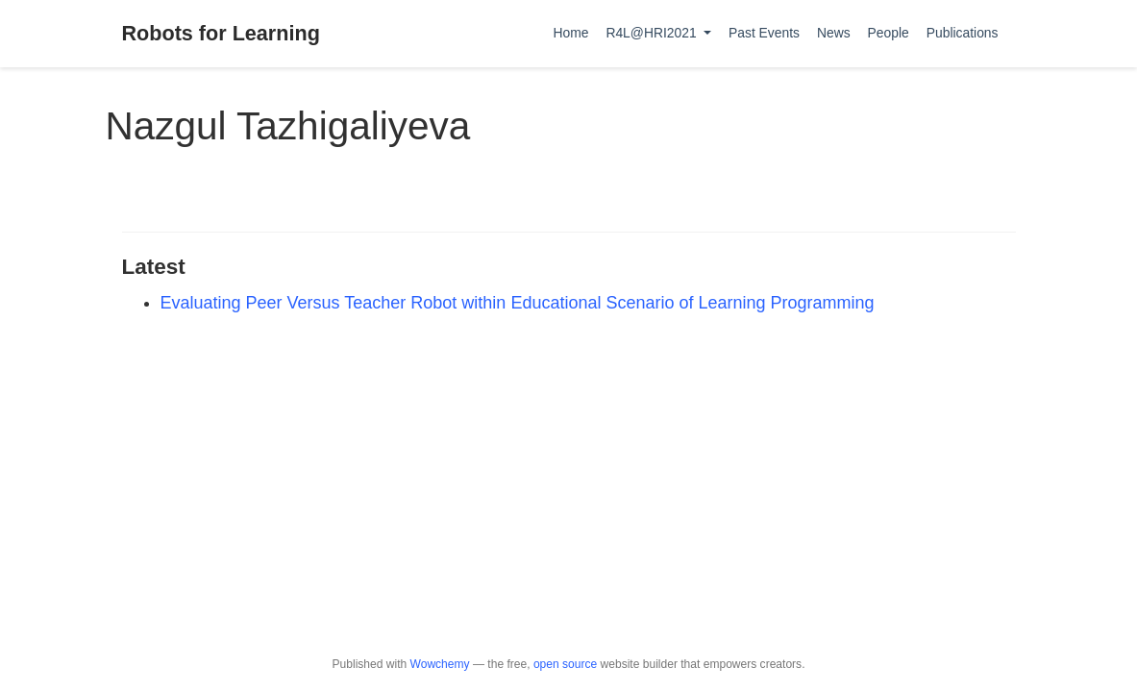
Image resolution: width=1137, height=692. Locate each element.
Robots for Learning (221, 33)
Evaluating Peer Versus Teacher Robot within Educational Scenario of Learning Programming (518, 302)
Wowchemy (440, 664)
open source (565, 664)
